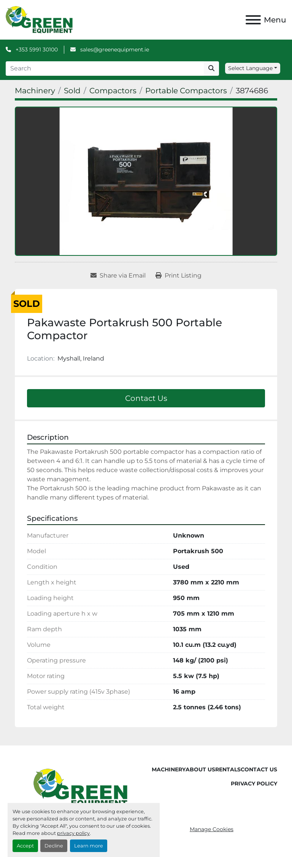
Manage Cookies (211, 829)
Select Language (250, 68)
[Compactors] (112, 90)
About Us (200, 769)
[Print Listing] (178, 275)
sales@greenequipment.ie (114, 49)
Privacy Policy (254, 783)
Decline (53, 846)
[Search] (105, 68)
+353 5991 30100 (36, 49)
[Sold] (72, 90)
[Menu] (253, 19)
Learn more (88, 846)
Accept (25, 846)
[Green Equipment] (80, 787)
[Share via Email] (118, 275)
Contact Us (146, 398)
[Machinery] (35, 90)
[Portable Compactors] (186, 90)
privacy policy (73, 833)
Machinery (169, 769)
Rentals (228, 769)
